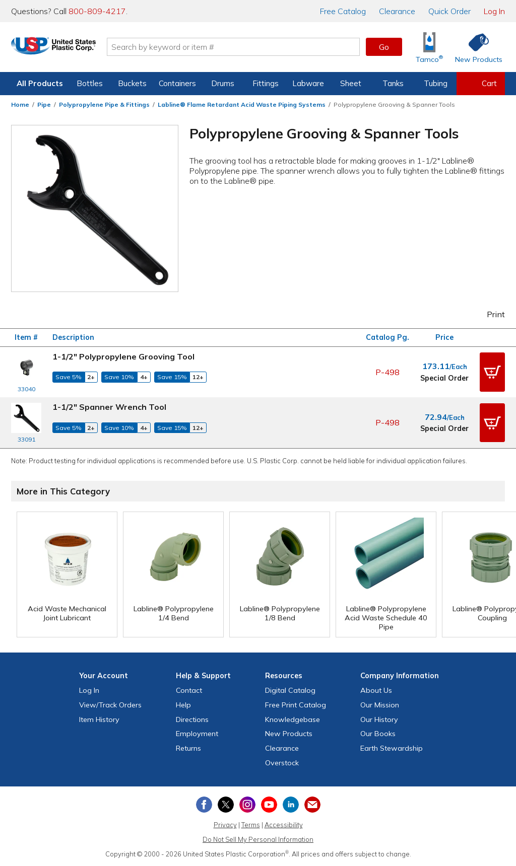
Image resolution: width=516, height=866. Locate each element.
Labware (308, 83)
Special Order (444, 378)
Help (183, 704)
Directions (192, 719)
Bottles (90, 83)
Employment (197, 733)
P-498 (387, 372)
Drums (222, 83)
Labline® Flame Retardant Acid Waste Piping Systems (242, 104)
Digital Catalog (290, 690)
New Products (288, 733)
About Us (376, 690)
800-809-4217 (97, 11)
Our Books (378, 733)
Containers (177, 83)
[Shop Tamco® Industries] (429, 47)
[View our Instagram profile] (247, 805)
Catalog (343, 11)
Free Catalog (295, 704)
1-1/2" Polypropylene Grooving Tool (123, 356)
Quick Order (449, 11)
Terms (250, 825)
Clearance (397, 11)
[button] (492, 372)
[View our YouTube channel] (269, 805)
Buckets (132, 83)
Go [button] (384, 47)
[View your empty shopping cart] (481, 83)
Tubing (435, 83)
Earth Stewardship (391, 748)
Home (20, 104)
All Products (40, 83)
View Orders (110, 704)
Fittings (265, 83)
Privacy (225, 825)
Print (489, 314)
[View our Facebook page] (204, 805)
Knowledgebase (292, 719)
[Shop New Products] (475, 47)
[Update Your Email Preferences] (312, 805)
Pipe (44, 104)
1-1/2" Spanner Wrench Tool (109, 407)
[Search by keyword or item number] (250, 47)
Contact (189, 690)
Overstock (282, 762)
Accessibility (284, 825)
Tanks (393, 83)
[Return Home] (70, 48)
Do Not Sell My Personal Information (258, 839)
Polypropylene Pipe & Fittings (104, 104)
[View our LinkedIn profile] (291, 805)
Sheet (350, 83)
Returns (188, 748)
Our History (379, 719)
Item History (99, 719)
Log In (494, 11)
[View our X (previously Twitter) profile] (226, 805)
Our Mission (379, 704)
